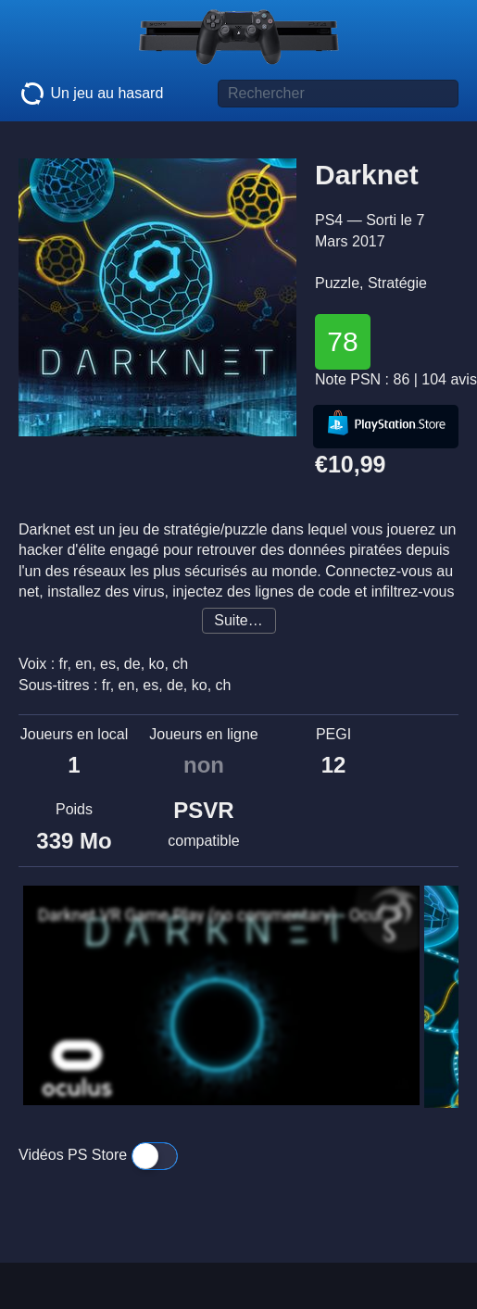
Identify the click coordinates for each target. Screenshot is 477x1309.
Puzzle (337, 283)
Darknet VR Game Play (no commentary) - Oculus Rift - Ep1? (216, 915)
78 (342, 341)
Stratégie (397, 283)
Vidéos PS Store (98, 1155)
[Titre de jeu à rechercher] (338, 93)
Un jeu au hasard (91, 93)
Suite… (238, 620)
